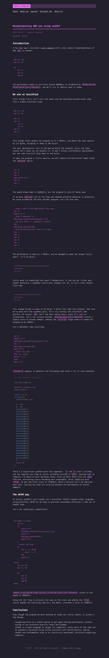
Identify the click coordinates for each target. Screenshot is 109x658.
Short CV (58, 11)
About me (24, 11)
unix (25, 36)
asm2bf (17, 36)
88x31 (15, 11)
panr (79, 648)
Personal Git (46, 11)
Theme (65, 648)
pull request (48, 48)
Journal (34, 11)
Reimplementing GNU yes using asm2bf (36, 26)
